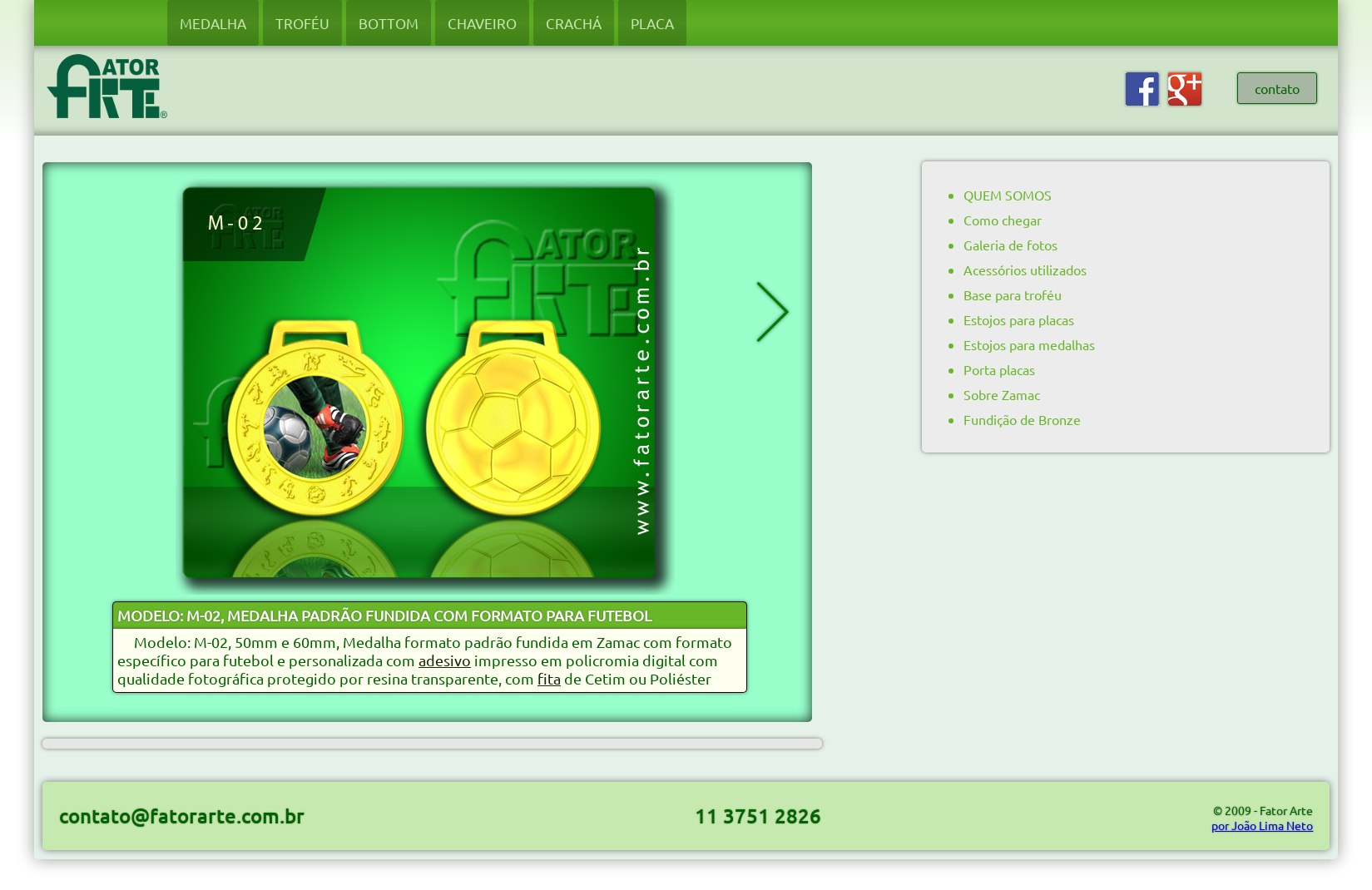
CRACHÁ (574, 23)
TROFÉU (302, 23)
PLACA (652, 23)
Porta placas (999, 369)
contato (1277, 88)
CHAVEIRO (482, 23)
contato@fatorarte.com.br (182, 815)
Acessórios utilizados (1025, 269)
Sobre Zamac (1001, 394)
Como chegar (1002, 219)
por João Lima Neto (1262, 825)
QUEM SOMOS (1007, 194)
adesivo (445, 660)
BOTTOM (389, 23)
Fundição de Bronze (1022, 419)
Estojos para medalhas (1029, 344)
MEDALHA (213, 23)
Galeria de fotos (1010, 244)
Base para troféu (1012, 294)
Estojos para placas (1018, 319)
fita (549, 678)
